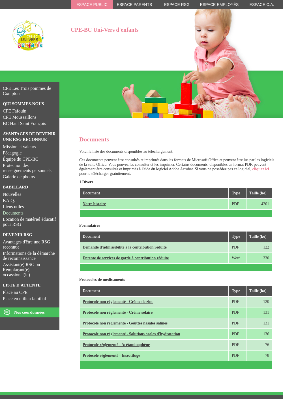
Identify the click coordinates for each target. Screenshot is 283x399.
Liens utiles (13, 206)
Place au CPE (15, 292)
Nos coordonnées (29, 312)
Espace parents (134, 4)
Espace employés (219, 4)
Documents (13, 213)
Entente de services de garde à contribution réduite (126, 258)
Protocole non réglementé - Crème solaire (118, 312)
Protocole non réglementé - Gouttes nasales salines (125, 323)
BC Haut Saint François (24, 123)
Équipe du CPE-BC (20, 159)
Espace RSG (177, 4)
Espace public (92, 4)
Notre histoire (94, 204)
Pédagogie (12, 152)
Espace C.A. (262, 4)
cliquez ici (260, 169)
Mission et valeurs (19, 146)
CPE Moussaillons (20, 117)
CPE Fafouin (14, 111)
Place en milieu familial (24, 298)
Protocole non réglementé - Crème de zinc (118, 302)
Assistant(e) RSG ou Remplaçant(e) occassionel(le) (21, 269)
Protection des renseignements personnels (27, 168)
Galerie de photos (19, 176)
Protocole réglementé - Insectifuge (111, 355)
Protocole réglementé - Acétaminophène (116, 345)
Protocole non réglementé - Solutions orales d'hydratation (131, 334)
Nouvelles (12, 194)
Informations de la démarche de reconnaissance (29, 256)
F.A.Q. (9, 200)
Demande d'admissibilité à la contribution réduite (125, 247)
